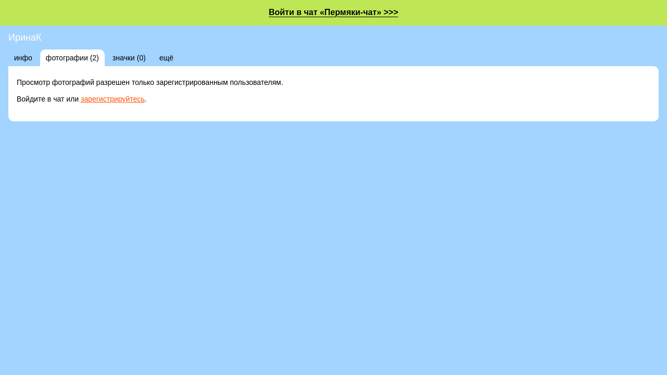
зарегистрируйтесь (113, 99)
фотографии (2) (72, 58)
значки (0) (129, 58)
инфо (23, 58)
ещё (166, 58)
